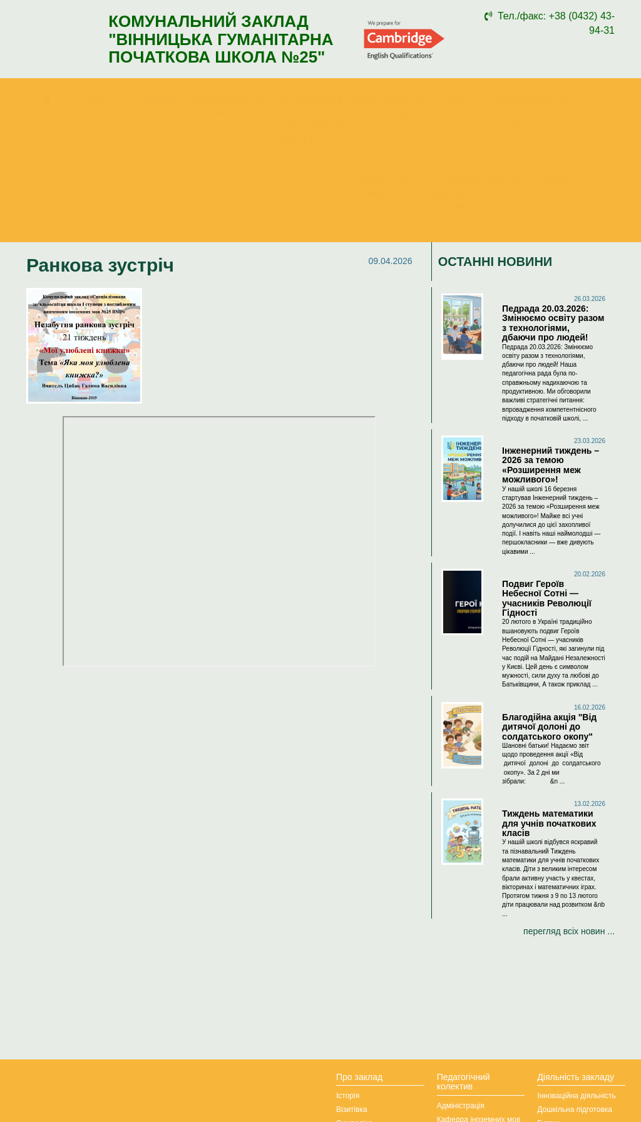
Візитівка (351, 1109)
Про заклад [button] (93, 106)
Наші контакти (455, 106)
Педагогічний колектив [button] (169, 106)
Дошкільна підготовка (574, 1109)
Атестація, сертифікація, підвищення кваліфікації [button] (459, 193)
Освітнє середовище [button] (531, 180)
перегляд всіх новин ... (569, 931)
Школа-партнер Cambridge (384, 182)
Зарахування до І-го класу (531, 113)
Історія (347, 1095)
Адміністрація (461, 1105)
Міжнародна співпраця (387, 106)
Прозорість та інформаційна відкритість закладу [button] (314, 125)
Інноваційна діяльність (576, 1095)
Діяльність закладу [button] (238, 106)
